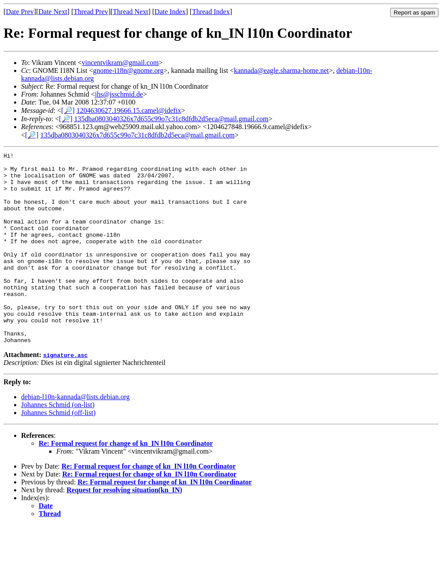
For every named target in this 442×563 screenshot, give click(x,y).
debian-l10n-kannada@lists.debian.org (75, 435)
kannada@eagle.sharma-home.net (281, 70)
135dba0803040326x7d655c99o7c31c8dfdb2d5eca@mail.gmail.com (171, 119)
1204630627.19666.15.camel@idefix (128, 110)
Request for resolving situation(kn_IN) (124, 528)
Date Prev (20, 11)
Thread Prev (90, 11)
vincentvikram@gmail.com (120, 62)
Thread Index (211, 11)
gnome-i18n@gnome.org (128, 70)
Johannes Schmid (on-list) (57, 443)
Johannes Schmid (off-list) (58, 451)
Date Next (53, 11)
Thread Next (130, 11)
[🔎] (68, 110)
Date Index (170, 11)
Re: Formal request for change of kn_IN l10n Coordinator (126, 481)
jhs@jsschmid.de (119, 94)
